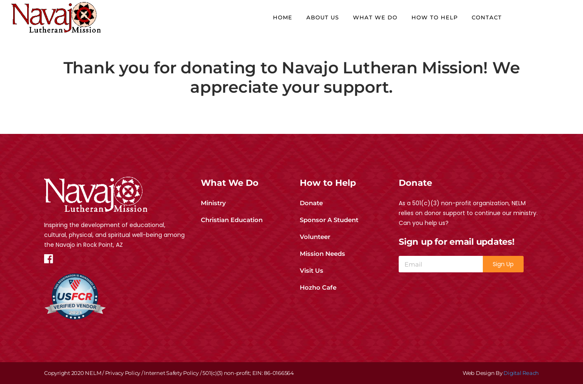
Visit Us (311, 270)
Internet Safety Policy (171, 373)
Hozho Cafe (318, 287)
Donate (311, 203)
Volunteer (315, 237)
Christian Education (232, 220)
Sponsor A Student (329, 220)
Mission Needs (322, 254)
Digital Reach (521, 373)
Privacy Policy (123, 373)
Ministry (213, 203)
